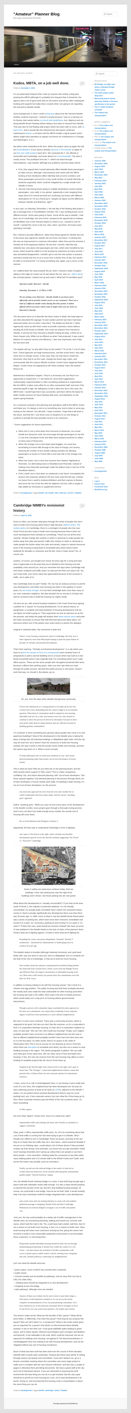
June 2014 (99, 342)
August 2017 (100, 246)
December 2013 (101, 359)
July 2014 (98, 339)
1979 (57, 1090)
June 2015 (99, 308)
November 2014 (101, 328)
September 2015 (101, 300)
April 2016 (99, 280)
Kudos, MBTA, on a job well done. (41, 83)
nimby (56, 1390)
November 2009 (101, 447)
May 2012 (98, 407)
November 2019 (101, 206)
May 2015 (98, 311)
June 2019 (99, 215)
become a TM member (61, 149)
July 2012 (98, 402)
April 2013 (99, 379)
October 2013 (100, 365)
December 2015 (101, 291)
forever (29, 133)
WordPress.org (101, 489)
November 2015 (101, 294)
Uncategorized (26, 493)
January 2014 (100, 356)
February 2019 (100, 217)
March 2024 (99, 172)
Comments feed (101, 487)
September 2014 (101, 334)
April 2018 (99, 232)
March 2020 (99, 198)
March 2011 (99, 430)
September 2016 (101, 268)
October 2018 (100, 223)
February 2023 (100, 181)
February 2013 (100, 385)
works (22, 528)
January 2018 (100, 237)
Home (16, 64)
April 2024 (99, 169)
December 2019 (101, 203)
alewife (41, 493)
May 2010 (98, 433)
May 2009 (98, 461)
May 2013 (98, 376)
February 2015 (100, 320)
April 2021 (99, 192)
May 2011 (98, 427)
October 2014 (100, 331)
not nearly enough (30, 590)
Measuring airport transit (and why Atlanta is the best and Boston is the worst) (106, 101)
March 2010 (99, 439)
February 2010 (100, 441)
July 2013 (98, 371)
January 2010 (100, 444)
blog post (50, 113)
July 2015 (98, 305)
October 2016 (100, 266)
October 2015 (100, 297)
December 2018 (101, 220)
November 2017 (101, 240)
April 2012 (99, 410)
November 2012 (101, 393)
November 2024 (101, 164)
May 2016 (98, 277)
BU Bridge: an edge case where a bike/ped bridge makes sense (105, 87)
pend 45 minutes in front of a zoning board (40, 652)
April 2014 (99, 348)
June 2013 (99, 373)
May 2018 (98, 229)
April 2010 (99, 436)
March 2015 (99, 317)
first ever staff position (26, 153)
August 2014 (100, 336)
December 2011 (101, 413)
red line (70, 493)
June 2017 (99, 251)
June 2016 (99, 274)
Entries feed (100, 484)
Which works (70, 525)
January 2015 (100, 322)
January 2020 (100, 200)
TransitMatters (23, 149)
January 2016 (100, 288)
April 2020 (99, 195)
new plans (32, 1047)
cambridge (49, 1390)
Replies (78, 493)
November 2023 (101, 175)
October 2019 (100, 209)
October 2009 (100, 450)
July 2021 (98, 186)
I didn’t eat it (76, 274)
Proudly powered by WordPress (65, 1404)
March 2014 (99, 351)
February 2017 (100, 257)
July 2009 (98, 456)
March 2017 (99, 254)
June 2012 (99, 405)
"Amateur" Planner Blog (36, 14)
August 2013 (100, 368)
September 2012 (101, 396)
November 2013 (101, 362)
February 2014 (100, 354)
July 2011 (98, 422)
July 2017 (98, 249)
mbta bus (62, 493)
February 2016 (100, 285)
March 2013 (99, 382)
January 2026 (100, 161)
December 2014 (101, 325)
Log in (97, 481)
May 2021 (98, 189)
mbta (56, 493)
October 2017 (100, 243)
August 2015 (100, 303)
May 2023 (98, 178)
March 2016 (99, 283)
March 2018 (99, 234)
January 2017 (100, 260)
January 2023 (100, 183)
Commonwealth (64, 156)
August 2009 (100, 453)
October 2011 (100, 416)
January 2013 (100, 388)
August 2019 (100, 212)
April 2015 (99, 314)
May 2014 (98, 345)
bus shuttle (49, 493)
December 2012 (101, 390)
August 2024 (100, 166)
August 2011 (100, 419)
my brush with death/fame (51, 120)
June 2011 (99, 424)
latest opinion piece (67, 616)
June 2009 (99, 458)
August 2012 (100, 399)
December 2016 (101, 263)
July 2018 (98, 226)
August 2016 (100, 271)
